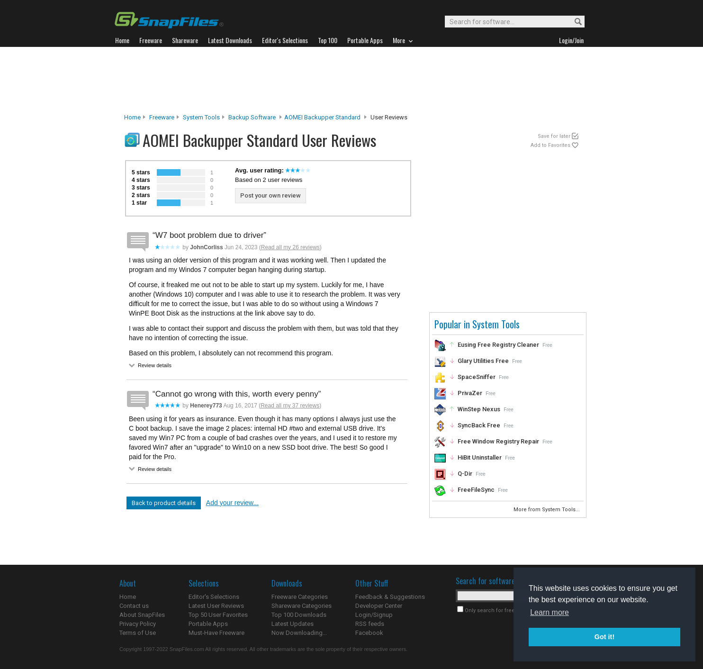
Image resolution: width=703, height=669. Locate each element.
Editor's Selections (214, 596)
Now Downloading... (299, 632)
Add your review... (232, 502)
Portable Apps (208, 623)
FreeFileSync (476, 489)
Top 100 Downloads (298, 614)
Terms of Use (137, 632)
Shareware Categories (301, 605)
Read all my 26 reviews (290, 247)
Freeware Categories (299, 596)
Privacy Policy (137, 623)
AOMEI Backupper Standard (322, 117)
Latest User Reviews (216, 605)
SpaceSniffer (477, 376)
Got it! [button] (604, 637)
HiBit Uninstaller (480, 457)
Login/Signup (374, 614)
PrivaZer (470, 393)
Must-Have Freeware (216, 632)
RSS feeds (369, 623)
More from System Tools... (547, 509)
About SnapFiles (142, 614)
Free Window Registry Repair (498, 441)
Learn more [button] (549, 612)
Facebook (369, 632)
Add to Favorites (550, 145)
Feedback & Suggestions (390, 596)
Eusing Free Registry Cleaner (498, 344)
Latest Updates (292, 623)
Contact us (134, 605)
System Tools (201, 117)
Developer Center (378, 605)
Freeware (161, 117)
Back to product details (164, 502)
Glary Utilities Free (483, 360)
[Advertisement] (351, 80)
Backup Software (252, 117)
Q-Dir (465, 473)
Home (132, 117)
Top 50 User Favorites (218, 614)
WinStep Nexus (479, 409)
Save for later (554, 136)
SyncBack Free (479, 425)
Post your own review (270, 195)
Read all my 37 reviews (290, 405)
